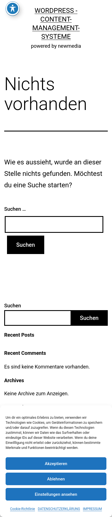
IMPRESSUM (92, 509)
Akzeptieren (56, 463)
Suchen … (15, 209)
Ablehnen (56, 479)
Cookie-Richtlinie (22, 509)
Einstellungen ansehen (56, 494)
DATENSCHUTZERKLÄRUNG (59, 509)
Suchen (12, 305)
